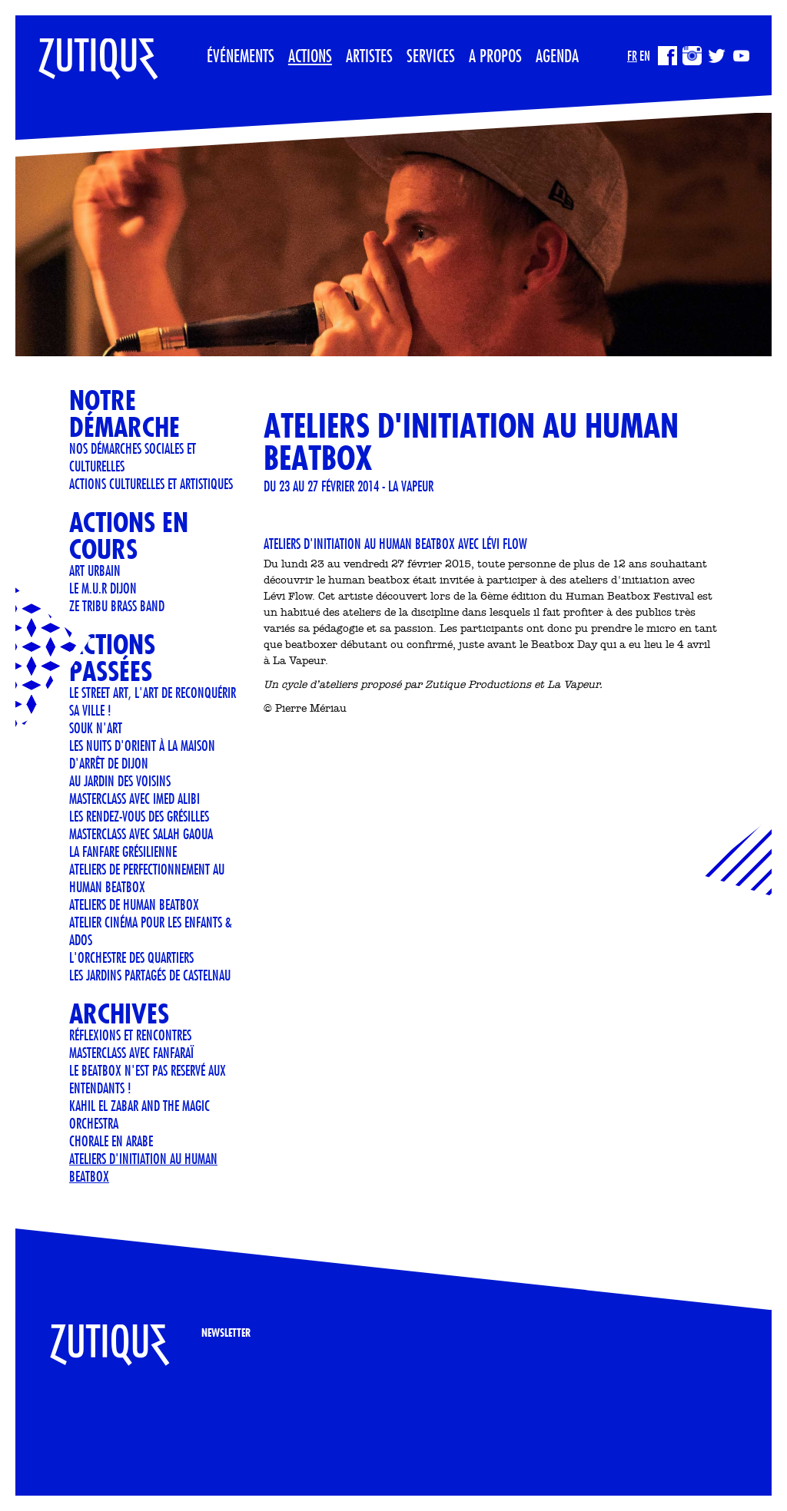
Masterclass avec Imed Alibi (134, 798)
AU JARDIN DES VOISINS (120, 781)
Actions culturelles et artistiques (151, 483)
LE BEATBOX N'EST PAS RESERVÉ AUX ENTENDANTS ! (147, 1079)
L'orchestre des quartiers (131, 957)
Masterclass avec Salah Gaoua (141, 834)
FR (632, 55)
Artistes (369, 55)
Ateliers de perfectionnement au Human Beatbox (146, 878)
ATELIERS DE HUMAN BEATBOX (134, 904)
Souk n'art (95, 728)
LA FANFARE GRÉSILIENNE (123, 851)
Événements (240, 55)
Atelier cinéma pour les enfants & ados (150, 931)
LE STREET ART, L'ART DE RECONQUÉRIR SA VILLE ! (152, 701)
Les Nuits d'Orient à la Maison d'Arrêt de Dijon (142, 754)
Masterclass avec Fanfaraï (131, 1052)
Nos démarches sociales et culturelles (132, 457)
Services (431, 55)
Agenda (557, 55)
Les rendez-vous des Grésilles (139, 816)
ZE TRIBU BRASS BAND (116, 606)
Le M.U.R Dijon (103, 588)
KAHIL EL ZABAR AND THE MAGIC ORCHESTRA (139, 1114)
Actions (310, 55)
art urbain (95, 570)
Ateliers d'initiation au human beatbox (143, 1167)
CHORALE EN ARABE (111, 1141)
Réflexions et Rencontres (130, 1035)
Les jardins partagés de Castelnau (150, 975)
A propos (495, 55)
